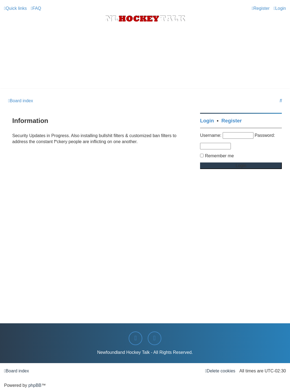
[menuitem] (36, 8)
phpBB (34, 385)
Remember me (219, 155)
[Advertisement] (145, 74)
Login (207, 120)
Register (231, 120)
